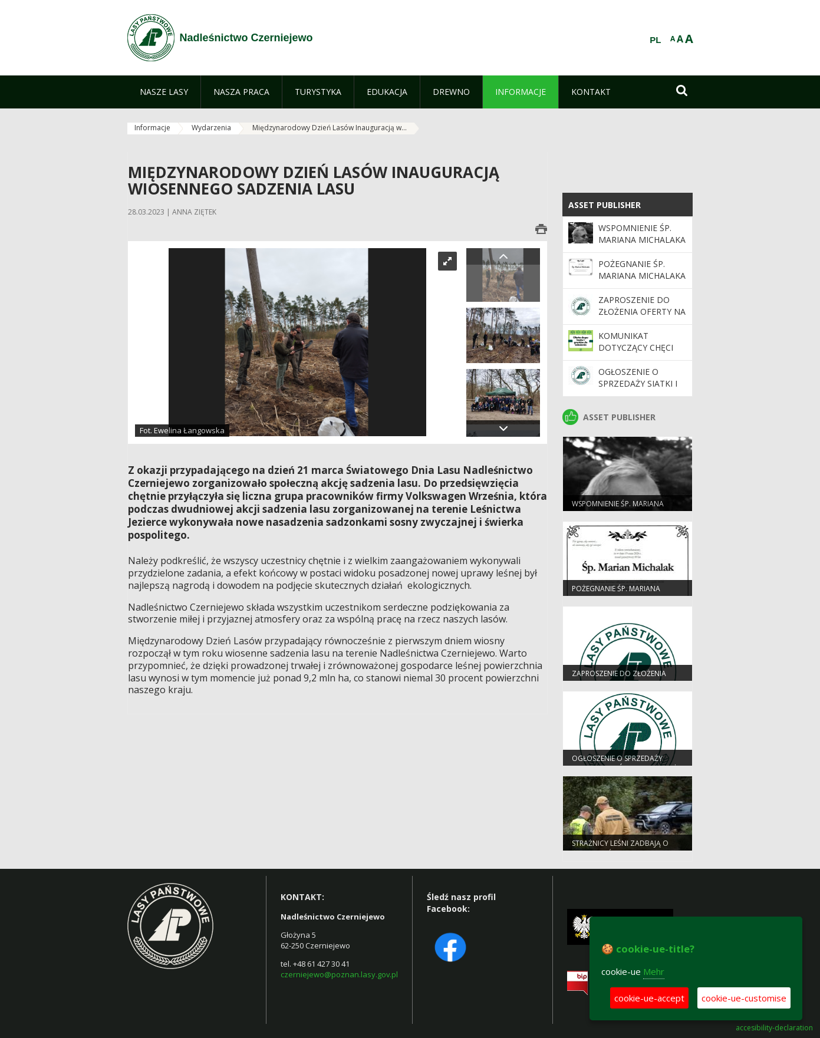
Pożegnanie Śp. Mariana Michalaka (642, 269)
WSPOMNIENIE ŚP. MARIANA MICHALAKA (642, 233)
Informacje (152, 128)
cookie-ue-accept (649, 998)
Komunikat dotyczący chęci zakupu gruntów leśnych (637, 353)
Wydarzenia (211, 128)
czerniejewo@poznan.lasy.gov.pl (339, 974)
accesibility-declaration (774, 1028)
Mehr (653, 971)
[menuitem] (163, 91)
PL (655, 40)
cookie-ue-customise (744, 998)
